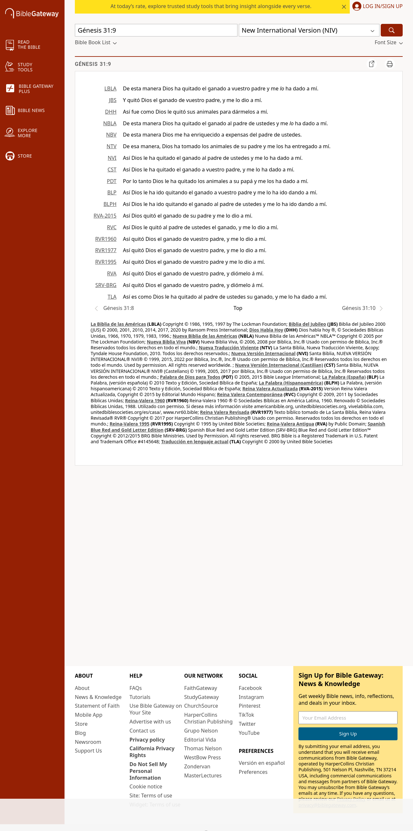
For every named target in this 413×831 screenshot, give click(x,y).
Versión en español (262, 762)
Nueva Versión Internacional (263, 353)
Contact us (142, 730)
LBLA (110, 88)
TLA (111, 296)
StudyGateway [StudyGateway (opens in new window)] (201, 697)
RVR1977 (105, 250)
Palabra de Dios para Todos (190, 377)
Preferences (253, 771)
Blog (80, 732)
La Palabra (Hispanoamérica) (291, 383)
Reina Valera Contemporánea (249, 394)
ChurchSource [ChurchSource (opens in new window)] (201, 705)
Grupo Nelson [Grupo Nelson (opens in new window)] (201, 730)
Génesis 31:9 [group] (93, 64)
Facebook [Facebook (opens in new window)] (250, 688)
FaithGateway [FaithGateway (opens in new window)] (200, 688)
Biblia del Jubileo (307, 324)
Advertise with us (150, 721)
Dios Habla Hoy (266, 330)
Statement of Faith (97, 705)
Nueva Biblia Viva (166, 342)
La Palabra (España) (344, 377)
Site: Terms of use (150, 795)
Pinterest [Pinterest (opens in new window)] (249, 705)
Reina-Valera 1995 (129, 424)
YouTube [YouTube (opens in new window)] (249, 732)
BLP (111, 192)
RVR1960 (105, 238)
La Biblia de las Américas (118, 324)
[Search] (392, 30)
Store (81, 723)
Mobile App (88, 714)
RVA (111, 273)
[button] (376, 7)
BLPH (110, 204)
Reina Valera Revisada (224, 412)
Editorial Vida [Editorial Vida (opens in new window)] (200, 739)
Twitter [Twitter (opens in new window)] (247, 723)
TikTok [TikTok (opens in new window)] (246, 714)
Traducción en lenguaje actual (194, 441)
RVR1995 (105, 261)
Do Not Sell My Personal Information (148, 771)
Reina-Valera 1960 (145, 400)
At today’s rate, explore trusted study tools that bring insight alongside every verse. (211, 6)
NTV (111, 146)
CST (111, 169)
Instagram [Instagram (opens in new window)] (251, 697)
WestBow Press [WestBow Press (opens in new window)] (202, 757)
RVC (111, 227)
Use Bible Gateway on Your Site (155, 709)
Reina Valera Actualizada (270, 388)
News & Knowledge (98, 697)
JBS (112, 100)
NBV (111, 134)
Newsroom (88, 741)
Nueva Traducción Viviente (229, 347)
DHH (110, 111)
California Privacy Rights (152, 752)
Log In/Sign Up (383, 6)
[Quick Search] (156, 30)
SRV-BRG (106, 285)
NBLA (109, 123)
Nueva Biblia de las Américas (205, 336)
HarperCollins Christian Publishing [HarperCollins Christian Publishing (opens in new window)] (208, 718)
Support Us (88, 750)
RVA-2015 (105, 215)
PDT (111, 181)
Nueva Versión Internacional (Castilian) (279, 365)
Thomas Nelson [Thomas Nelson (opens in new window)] (203, 748)
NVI (112, 157)
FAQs (135, 688)
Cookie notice (145, 786)
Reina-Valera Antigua (290, 424)
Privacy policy (147, 739)
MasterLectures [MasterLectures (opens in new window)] (203, 775)
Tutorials (139, 697)
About (82, 688)
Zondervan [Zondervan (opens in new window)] (197, 766)
